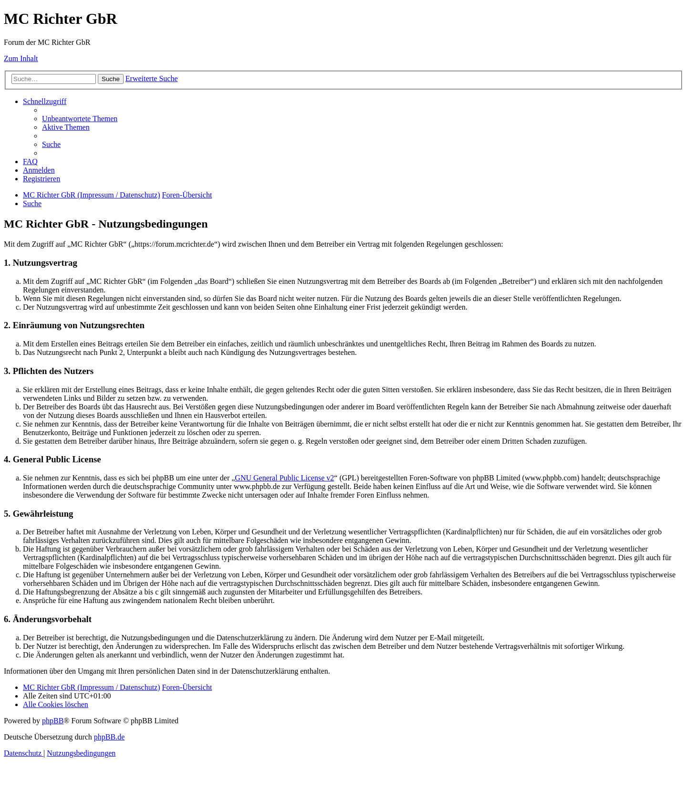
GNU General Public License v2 (284, 478)
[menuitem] (79, 119)
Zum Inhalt (21, 58)
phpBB (52, 721)
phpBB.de (109, 737)
